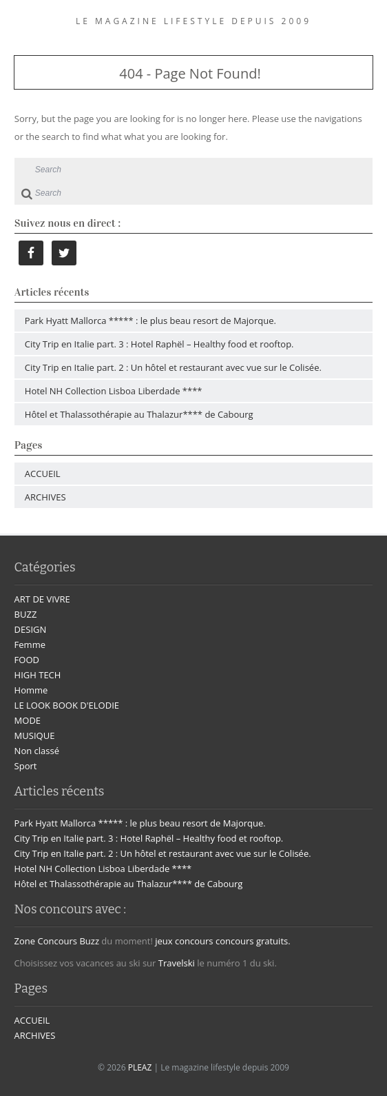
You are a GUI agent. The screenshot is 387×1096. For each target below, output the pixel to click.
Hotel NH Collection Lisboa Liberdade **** (113, 391)
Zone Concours (45, 941)
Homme (31, 690)
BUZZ (25, 614)
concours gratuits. (253, 941)
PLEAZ (140, 1067)
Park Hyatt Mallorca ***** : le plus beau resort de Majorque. (150, 320)
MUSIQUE (34, 735)
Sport (25, 766)
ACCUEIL (43, 473)
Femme (29, 644)
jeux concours (184, 941)
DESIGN (30, 629)
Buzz (89, 941)
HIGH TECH (37, 675)
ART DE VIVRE (42, 599)
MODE (27, 720)
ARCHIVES (45, 497)
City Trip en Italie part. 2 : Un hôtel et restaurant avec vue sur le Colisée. (173, 367)
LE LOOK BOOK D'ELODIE (66, 705)
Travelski (176, 963)
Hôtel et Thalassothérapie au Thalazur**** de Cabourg (139, 414)
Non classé (36, 750)
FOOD (26, 659)
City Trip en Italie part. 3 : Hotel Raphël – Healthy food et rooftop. (159, 344)
